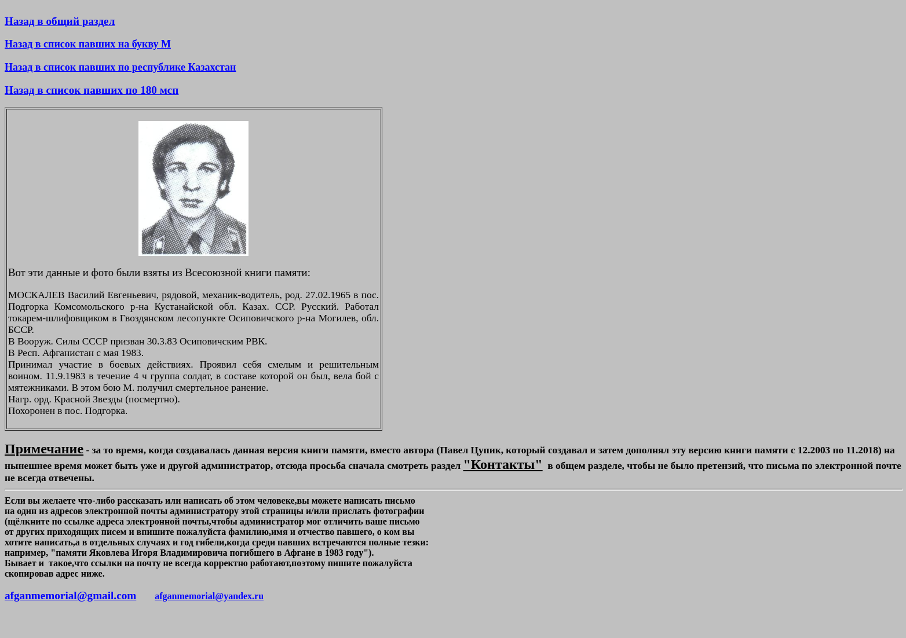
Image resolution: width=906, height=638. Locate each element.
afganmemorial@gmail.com (70, 595)
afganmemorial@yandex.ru (209, 596)
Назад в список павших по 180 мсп (91, 90)
